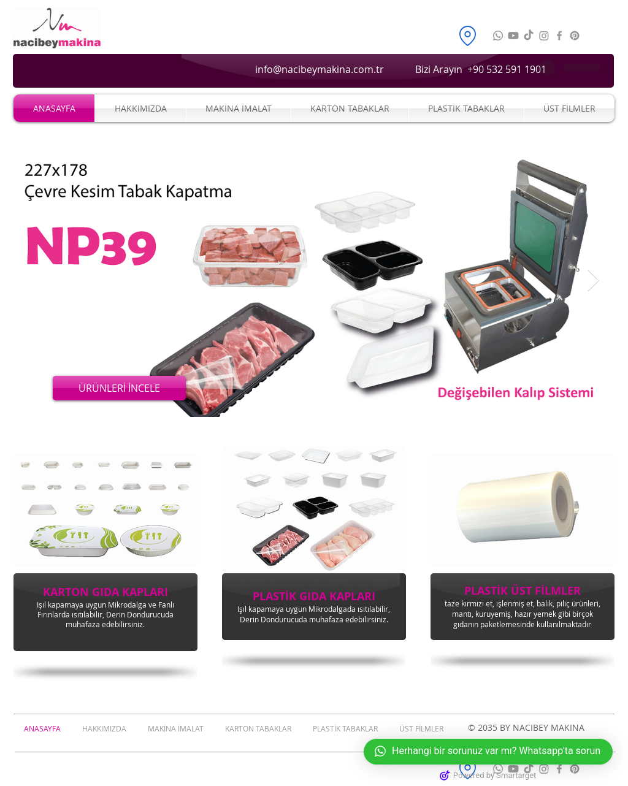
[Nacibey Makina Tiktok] (529, 35)
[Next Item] (593, 280)
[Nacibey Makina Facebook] (559, 35)
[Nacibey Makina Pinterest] (575, 35)
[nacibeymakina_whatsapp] (498, 35)
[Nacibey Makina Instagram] (544, 35)
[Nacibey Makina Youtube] (513, 35)
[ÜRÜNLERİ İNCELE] (119, 388)
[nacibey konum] (467, 35)
